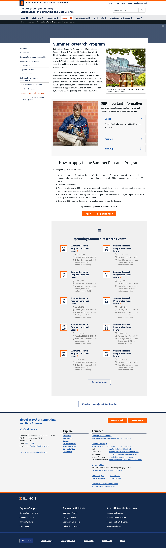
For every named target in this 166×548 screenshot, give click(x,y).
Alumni (112, 3)
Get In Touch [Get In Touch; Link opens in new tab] (117, 420)
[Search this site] (125, 10)
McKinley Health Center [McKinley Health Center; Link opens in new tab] (116, 517)
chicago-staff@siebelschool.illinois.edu (107, 470)
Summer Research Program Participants (33, 98)
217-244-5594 (115, 478)
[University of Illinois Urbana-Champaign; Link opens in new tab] (44, 3)
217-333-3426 (30, 443)
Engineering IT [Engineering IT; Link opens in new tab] (98, 476)
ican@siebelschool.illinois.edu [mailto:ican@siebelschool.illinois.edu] (120, 449)
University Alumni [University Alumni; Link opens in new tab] (70, 513)
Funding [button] (109, 148)
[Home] (23, 22)
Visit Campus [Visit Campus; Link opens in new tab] (25, 526)
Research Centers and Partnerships (33, 57)
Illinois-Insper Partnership (30, 61)
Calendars (67, 436)
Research (23, 49)
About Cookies (26, 541)
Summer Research (26, 74)
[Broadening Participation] (121, 18)
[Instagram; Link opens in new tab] (25, 429)
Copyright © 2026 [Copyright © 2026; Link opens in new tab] (68, 540)
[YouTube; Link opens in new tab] (35, 429)
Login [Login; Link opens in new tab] (122, 540)
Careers (66, 441)
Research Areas (25, 53)
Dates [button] (108, 118)
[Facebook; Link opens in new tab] (28, 429)
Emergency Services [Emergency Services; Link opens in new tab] (114, 513)
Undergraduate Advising (101, 436)
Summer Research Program (32, 93)
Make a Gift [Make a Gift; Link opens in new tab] (137, 420)
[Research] (67, 18)
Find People (67, 438)
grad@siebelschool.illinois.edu (103, 446)
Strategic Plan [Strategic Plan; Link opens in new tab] (69, 449)
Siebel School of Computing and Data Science (38, 421)
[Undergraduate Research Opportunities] (49, 22)
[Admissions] (37, 18)
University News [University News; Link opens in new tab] (26, 522)
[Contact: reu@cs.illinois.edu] (99, 404)
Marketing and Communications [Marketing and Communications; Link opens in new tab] (105, 484)
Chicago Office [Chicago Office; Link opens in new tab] (98, 465)
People (129, 3)
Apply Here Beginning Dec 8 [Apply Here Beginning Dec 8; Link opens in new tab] (99, 213)
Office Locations (69, 444)
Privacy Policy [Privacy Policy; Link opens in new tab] (46, 540)
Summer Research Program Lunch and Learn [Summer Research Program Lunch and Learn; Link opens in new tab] (80, 248)
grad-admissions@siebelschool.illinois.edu (125, 460)
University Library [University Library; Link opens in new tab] (113, 526)
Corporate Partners (27, 70)
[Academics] (52, 18)
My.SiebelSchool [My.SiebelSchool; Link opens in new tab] (140, 3)
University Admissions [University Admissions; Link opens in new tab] (29, 513)
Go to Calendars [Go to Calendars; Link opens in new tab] (99, 382)
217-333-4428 (126, 438)
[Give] (139, 18)
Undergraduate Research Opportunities (29, 79)
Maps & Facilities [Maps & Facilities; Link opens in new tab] (69, 446)
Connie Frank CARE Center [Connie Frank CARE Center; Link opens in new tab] (117, 522)
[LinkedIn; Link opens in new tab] (32, 429)
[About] (24, 18)
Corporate (121, 3)
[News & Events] (82, 18)
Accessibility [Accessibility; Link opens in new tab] (89, 540)
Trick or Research (28, 89)
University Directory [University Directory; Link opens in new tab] (71, 526)
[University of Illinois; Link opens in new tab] (28, 498)
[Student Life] (100, 18)
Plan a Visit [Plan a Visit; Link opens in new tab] (67, 452)
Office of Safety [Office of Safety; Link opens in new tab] (98, 478)
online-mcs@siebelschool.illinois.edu (123, 454)
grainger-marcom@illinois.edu (103, 486)
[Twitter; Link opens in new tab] (21, 429)
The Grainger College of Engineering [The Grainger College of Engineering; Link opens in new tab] (37, 8)
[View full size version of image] (163, 26)
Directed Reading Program (31, 84)
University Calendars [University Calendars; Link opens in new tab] (71, 522)
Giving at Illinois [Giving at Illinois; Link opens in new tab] (69, 517)
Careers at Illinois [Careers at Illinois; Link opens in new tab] (27, 517)
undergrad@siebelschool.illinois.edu (106, 438)
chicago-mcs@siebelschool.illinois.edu (123, 452)
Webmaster (107, 540)
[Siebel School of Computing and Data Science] (47, 11)
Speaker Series (25, 65)
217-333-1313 (115, 476)
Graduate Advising (99, 444)
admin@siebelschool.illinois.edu (37, 446)
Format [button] (109, 138)
